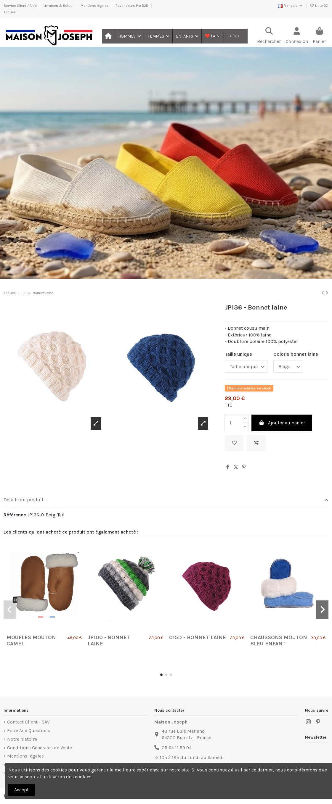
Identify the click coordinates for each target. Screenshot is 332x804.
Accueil (10, 12)
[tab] (166, 500)
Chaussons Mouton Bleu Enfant (278, 640)
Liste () (319, 6)
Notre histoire (22, 739)
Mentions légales (95, 6)
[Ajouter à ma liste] (234, 443)
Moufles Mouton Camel (31, 640)
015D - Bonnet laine (197, 637)
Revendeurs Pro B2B (132, 6)
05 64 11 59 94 (177, 747)
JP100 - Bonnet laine (109, 640)
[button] (129, 36)
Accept (21, 789)
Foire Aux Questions (28, 730)
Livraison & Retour (59, 6)
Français (290, 6)
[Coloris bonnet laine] (288, 366)
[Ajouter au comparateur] (256, 443)
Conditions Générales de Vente (39, 747)
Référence (15, 515)
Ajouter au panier (282, 423)
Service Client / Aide (21, 6)
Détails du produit (166, 500)
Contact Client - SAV (28, 722)
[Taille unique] (246, 366)
